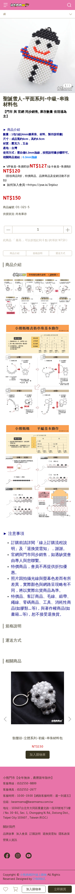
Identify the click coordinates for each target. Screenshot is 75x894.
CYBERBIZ (39, 879)
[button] (69, 719)
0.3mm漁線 (30, 157)
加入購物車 (33, 889)
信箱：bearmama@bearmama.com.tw (28, 802)
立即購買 (60, 889)
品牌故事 (8, 834)
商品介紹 (14, 253)
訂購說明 (35, 834)
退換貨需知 (50, 834)
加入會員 (21, 834)
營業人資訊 (10, 840)
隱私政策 (64, 834)
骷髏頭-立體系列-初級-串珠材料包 (37, 738)
